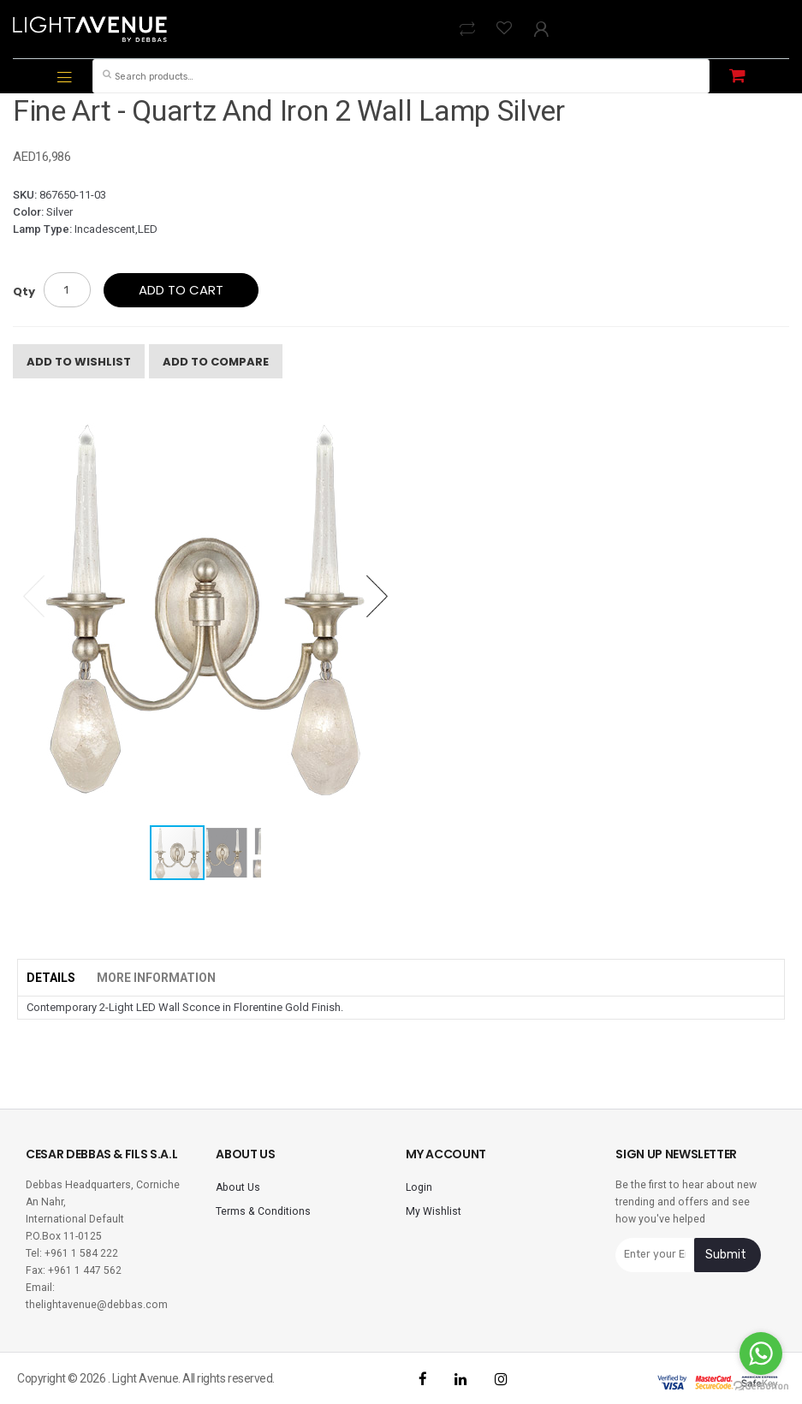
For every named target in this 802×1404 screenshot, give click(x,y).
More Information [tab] (156, 978)
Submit (725, 1254)
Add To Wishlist (79, 362)
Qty (24, 291)
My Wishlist (433, 1211)
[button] (377, 596)
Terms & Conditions (263, 1211)
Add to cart (181, 290)
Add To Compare (216, 362)
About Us (238, 1187)
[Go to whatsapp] (761, 1353)
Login (419, 1187)
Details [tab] (51, 978)
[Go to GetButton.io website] (761, 1386)
